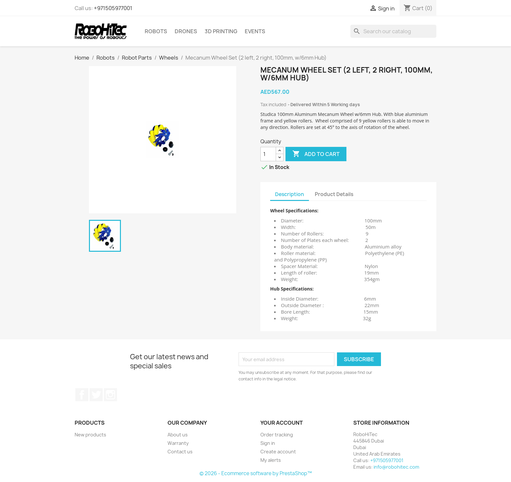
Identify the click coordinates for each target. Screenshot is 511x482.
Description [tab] (289, 194)
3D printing (221, 31)
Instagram (110, 394)
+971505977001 (113, 8)
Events (255, 31)
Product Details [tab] (334, 194)
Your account (281, 422)
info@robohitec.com (396, 467)
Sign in (267, 443)
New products (90, 435)
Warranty (178, 443)
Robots (156, 31)
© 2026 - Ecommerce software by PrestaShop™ (255, 473)
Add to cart (316, 154)
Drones (186, 31)
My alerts (270, 460)
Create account (278, 451)
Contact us (180, 451)
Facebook (81, 394)
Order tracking (276, 435)
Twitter (96, 394)
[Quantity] (268, 154)
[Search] (393, 31)
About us (178, 435)
